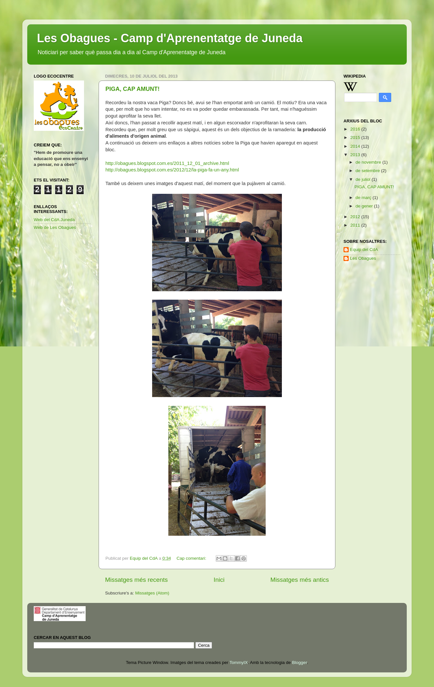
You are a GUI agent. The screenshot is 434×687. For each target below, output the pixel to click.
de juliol (364, 179)
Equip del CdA (364, 249)
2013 (355, 154)
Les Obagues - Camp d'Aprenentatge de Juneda (170, 38)
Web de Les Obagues (55, 227)
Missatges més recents (136, 579)
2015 (355, 137)
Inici (219, 579)
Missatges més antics (299, 579)
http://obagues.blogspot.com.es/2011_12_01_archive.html (167, 163)
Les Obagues (363, 258)
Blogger (299, 662)
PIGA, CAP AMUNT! (132, 89)
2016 (355, 129)
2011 (355, 225)
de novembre (369, 162)
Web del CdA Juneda (54, 219)
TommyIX (238, 662)
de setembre (368, 170)
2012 (355, 216)
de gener (365, 206)
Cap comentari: (191, 558)
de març (364, 197)
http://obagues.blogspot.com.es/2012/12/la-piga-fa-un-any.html (172, 169)
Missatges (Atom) (152, 593)
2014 (355, 146)
